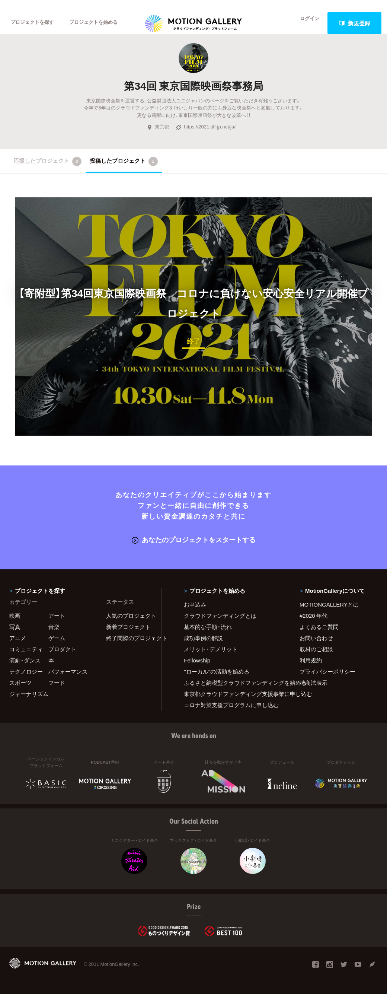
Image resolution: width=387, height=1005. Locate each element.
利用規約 (311, 671)
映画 (14, 627)
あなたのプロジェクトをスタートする (194, 551)
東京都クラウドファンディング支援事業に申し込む (232, 705)
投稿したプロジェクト (124, 173)
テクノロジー (26, 682)
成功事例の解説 (203, 649)
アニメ (17, 649)
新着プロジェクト (128, 638)
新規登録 (355, 23)
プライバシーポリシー (327, 682)
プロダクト (62, 660)
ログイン (305, 23)
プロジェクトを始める (106, 23)
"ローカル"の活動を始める (216, 682)
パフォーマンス (67, 682)
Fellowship (197, 671)
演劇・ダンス (25, 671)
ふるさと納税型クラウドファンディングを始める (232, 694)
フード (56, 694)
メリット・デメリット (210, 660)
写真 (14, 638)
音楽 (54, 638)
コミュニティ (26, 660)
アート (56, 627)
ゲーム (56, 649)
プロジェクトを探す (36, 23)
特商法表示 (313, 694)
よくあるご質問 (319, 638)
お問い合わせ (316, 649)
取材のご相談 (316, 660)
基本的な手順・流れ (208, 638)
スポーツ (20, 694)
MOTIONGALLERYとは (329, 615)
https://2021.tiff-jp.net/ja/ (206, 138)
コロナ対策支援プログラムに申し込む (231, 716)
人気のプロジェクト (129, 627)
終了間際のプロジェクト (129, 649)
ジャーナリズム (28, 705)
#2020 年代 (313, 627)
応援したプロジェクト (47, 173)
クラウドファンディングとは (220, 627)
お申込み (195, 615)
